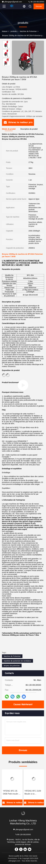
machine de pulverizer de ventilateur (17, 661)
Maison (4, 31)
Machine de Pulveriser (28, 31)
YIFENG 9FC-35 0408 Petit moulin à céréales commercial (12, 792)
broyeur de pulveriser (12, 665)
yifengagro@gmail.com (12, 2)
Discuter (39, 6)
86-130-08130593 (36, 2)
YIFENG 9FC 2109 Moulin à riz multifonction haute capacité (33, 792)
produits (14, 31)
